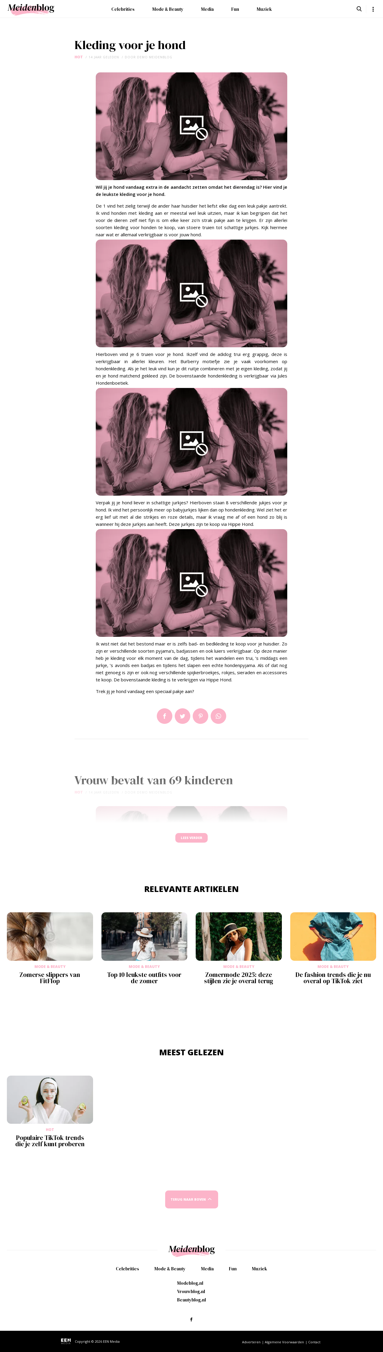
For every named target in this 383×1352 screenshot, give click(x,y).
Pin (200, 716)
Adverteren (251, 1342)
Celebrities (123, 9)
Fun (235, 9)
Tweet (182, 716)
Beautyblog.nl (191, 1300)
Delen (164, 716)
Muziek (264, 9)
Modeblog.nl (190, 1283)
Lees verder (191, 840)
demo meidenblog (154, 57)
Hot (79, 57)
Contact (314, 1342)
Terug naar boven (188, 1205)
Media (207, 9)
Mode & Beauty (167, 9)
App (218, 716)
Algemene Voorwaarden (284, 1342)
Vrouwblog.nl (191, 1291)
